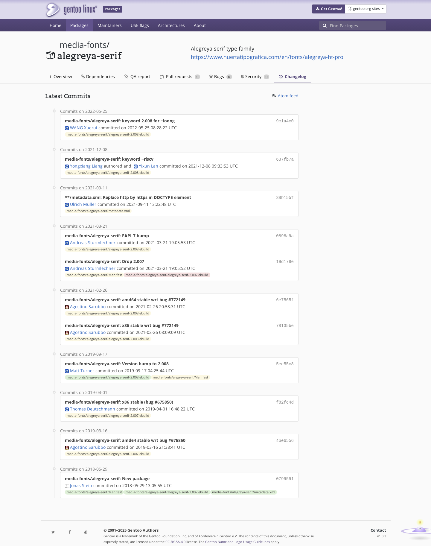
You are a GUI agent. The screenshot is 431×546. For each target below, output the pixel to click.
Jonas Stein (81, 479)
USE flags (140, 25)
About (200, 25)
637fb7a (285, 158)
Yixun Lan (148, 165)
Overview (61, 76)
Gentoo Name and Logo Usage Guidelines (237, 535)
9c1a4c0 (285, 121)
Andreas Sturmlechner (92, 240)
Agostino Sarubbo (88, 303)
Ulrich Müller (83, 202)
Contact (378, 523)
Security (255, 76)
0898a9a (285, 234)
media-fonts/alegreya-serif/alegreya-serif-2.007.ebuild (167, 272)
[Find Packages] (358, 25)
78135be (285, 322)
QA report (137, 76)
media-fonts (83, 44)
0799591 (285, 472)
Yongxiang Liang (86, 165)
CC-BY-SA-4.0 (175, 535)
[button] (328, 8)
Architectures (171, 25)
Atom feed (284, 95)
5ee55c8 (285, 359)
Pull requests (180, 76)
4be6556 (285, 435)
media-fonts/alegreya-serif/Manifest (94, 272)
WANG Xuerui (83, 127)
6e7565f (285, 296)
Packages (79, 25)
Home (55, 25)
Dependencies (98, 76)
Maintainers (110, 25)
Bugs (220, 76)
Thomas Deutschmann (92, 403)
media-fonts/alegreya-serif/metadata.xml (98, 209)
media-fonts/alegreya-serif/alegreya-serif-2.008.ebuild (108, 134)
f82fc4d (285, 397)
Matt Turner (82, 366)
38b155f (285, 196)
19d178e (285, 259)
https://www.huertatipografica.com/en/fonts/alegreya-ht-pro (267, 56)
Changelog (292, 76)
